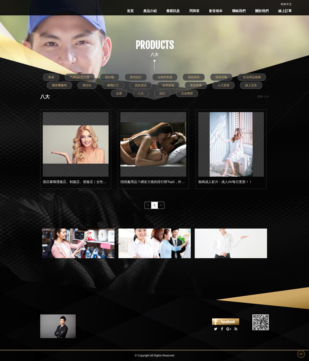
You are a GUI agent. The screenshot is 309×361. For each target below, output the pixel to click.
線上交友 (251, 85)
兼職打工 (113, 85)
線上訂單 (285, 11)
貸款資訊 (141, 85)
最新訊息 (173, 11)
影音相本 (215, 11)
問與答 (194, 11)
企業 (119, 93)
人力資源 (223, 85)
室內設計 (136, 77)
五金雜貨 (187, 93)
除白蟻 (109, 77)
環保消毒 (221, 77)
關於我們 (262, 11)
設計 (162, 93)
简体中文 (286, 4)
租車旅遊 (168, 85)
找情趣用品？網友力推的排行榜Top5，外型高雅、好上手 (162, 182)
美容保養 (196, 85)
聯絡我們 (239, 11)
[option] (78, 243)
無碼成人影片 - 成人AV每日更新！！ (225, 182)
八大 (141, 93)
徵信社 (87, 85)
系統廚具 (194, 77)
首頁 (130, 11)
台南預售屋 (164, 77)
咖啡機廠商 (59, 85)
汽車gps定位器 (79, 77)
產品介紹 (150, 11)
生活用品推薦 (252, 77)
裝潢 (51, 77)
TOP (301, 354)
